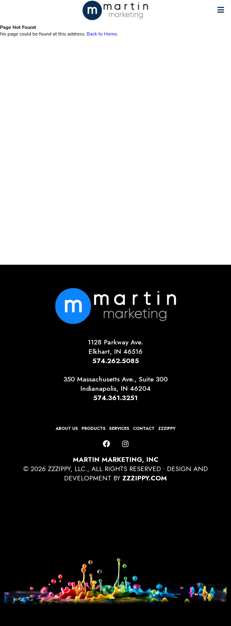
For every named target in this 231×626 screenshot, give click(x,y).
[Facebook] (106, 444)
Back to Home (102, 34)
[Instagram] (125, 444)
